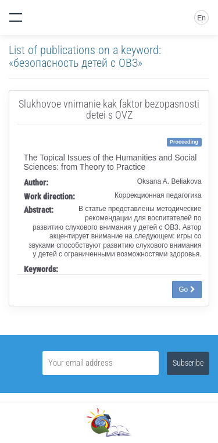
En (201, 18)
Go (186, 289)
